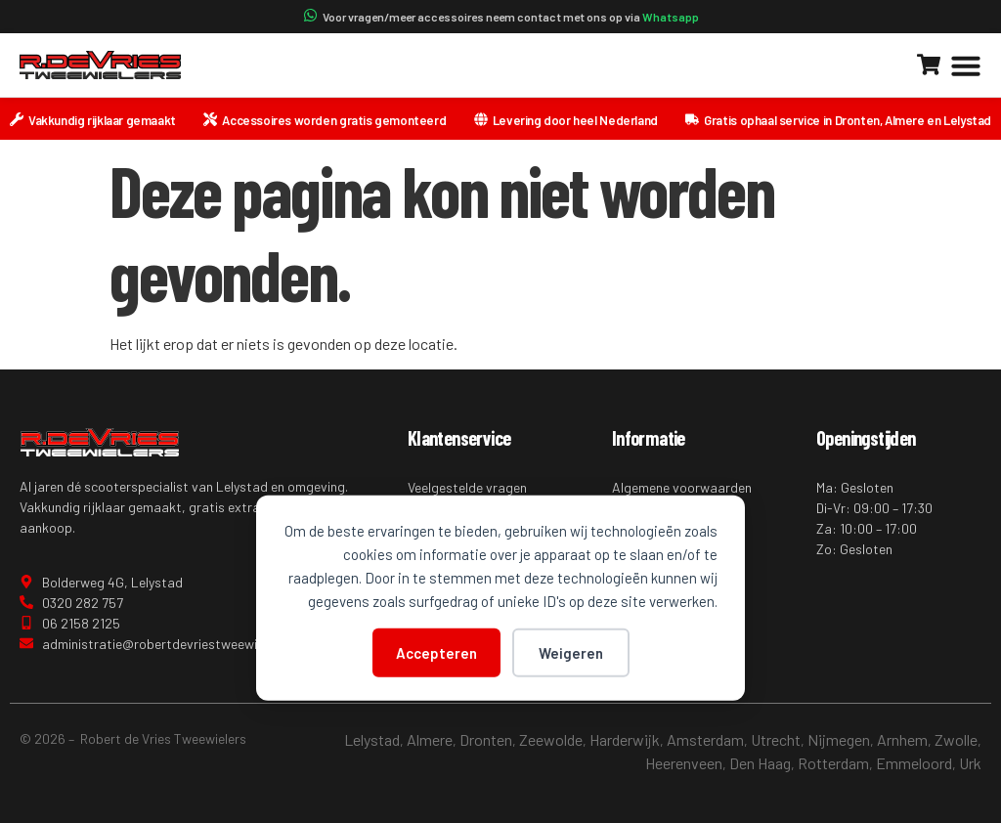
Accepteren (436, 652)
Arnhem (902, 739)
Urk (970, 763)
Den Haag (760, 763)
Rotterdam (833, 763)
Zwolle (956, 739)
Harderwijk (624, 739)
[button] (965, 65)
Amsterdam (705, 739)
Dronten (485, 739)
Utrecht (776, 739)
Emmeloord (914, 763)
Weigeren (571, 652)
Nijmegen (838, 739)
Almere (430, 739)
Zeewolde (551, 739)
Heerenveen (683, 763)
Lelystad (372, 739)
